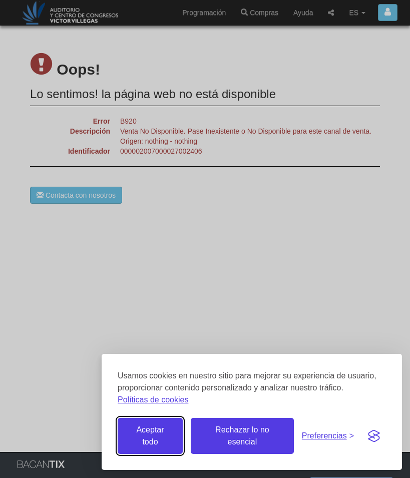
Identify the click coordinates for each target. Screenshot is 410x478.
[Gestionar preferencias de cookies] (328, 436)
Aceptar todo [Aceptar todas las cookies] (150, 435)
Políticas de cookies (153, 399)
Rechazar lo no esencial (242, 435)
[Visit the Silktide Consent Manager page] (374, 436)
